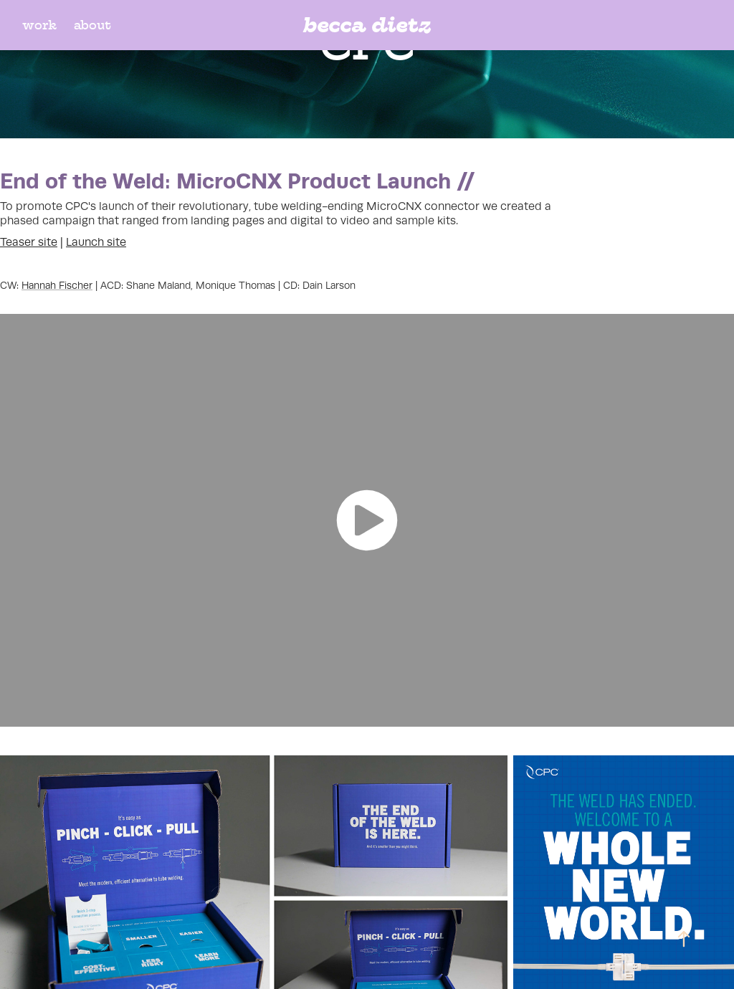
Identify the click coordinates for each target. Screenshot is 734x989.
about (92, 25)
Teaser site (28, 242)
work (39, 25)
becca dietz (367, 24)
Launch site (96, 242)
